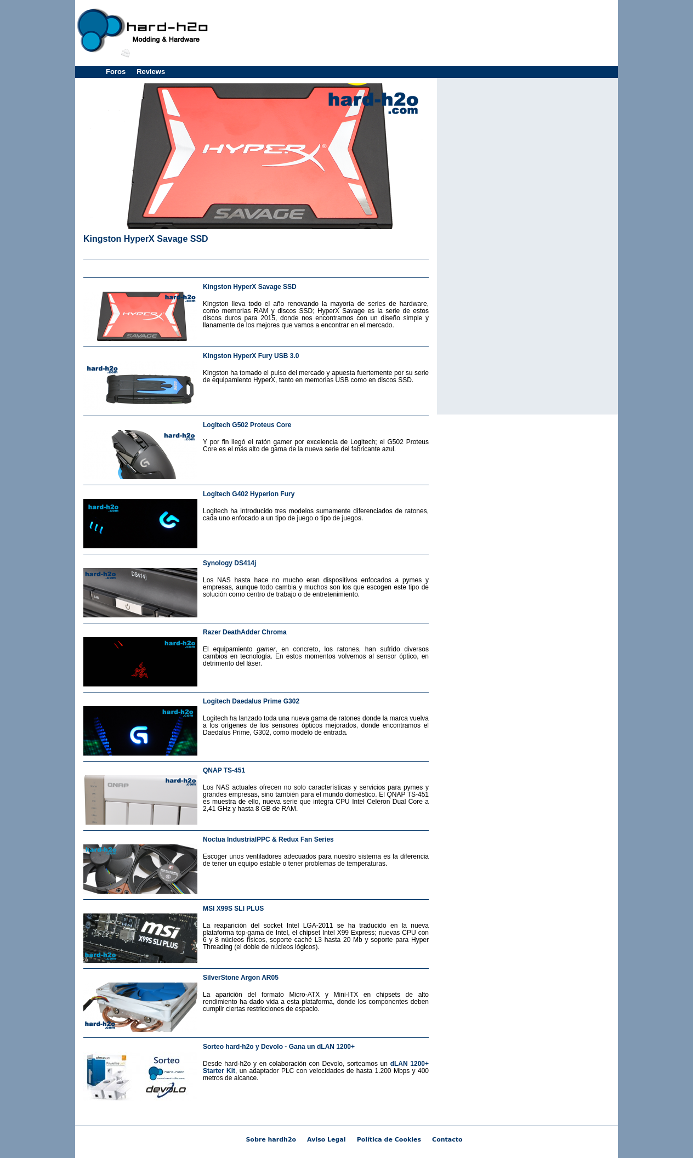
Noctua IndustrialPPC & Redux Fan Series (268, 839)
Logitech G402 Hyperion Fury (248, 494)
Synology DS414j (229, 563)
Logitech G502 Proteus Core (247, 425)
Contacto (447, 1139)
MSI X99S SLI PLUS (233, 908)
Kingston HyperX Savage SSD (145, 238)
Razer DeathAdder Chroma (245, 632)
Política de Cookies (389, 1139)
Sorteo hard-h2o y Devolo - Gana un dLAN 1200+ (279, 1047)
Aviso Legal (326, 1139)
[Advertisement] (415, 33)
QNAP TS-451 (224, 770)
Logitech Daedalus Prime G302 (251, 701)
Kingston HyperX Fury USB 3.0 (251, 356)
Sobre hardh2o (271, 1139)
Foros (116, 71)
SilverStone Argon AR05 (241, 977)
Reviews (151, 71)
